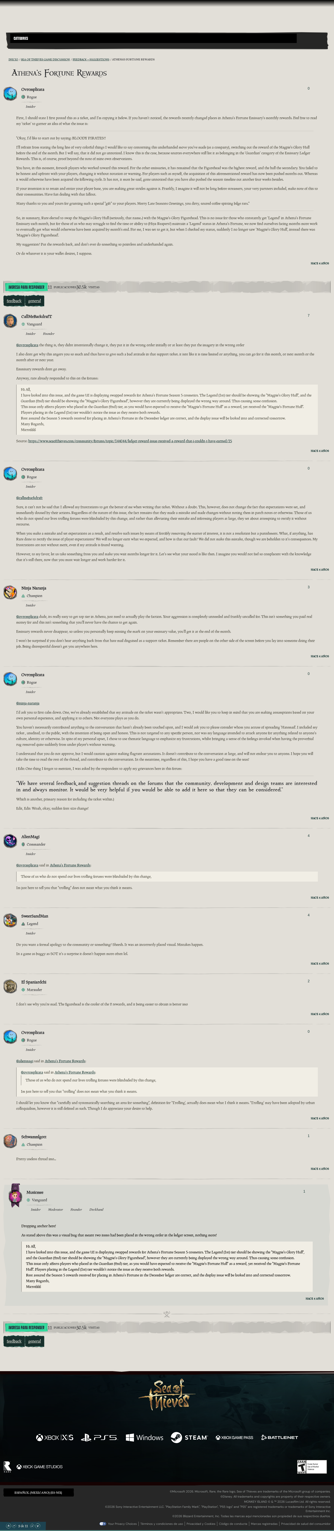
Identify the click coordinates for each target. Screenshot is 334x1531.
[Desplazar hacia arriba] (14, 1526)
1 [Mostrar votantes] (309, 1136)
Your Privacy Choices (122, 1524)
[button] (153, 38)
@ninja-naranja (27, 703)
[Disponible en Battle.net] (279, 1438)
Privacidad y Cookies (201, 1524)
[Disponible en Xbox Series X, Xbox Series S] (55, 1438)
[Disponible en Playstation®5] (100, 1438)
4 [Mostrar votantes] (309, 836)
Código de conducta (233, 1524)
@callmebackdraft (29, 498)
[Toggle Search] (22, 45)
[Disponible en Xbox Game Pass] (234, 1438)
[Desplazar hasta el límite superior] (8, 1525)
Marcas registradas (264, 1524)
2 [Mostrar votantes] (309, 981)
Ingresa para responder (26, 287)
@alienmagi (24, 1061)
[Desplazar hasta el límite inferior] (37, 1525)
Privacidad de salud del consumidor (306, 1524)
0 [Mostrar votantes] (309, 88)
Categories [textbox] (21, 38)
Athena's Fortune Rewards (70, 865)
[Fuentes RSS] (6, 59)
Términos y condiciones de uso (161, 1524)
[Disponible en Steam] (189, 1438)
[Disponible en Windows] (144, 1438)
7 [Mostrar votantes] (309, 315)
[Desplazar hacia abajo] (32, 1526)
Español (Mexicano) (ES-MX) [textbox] (38, 1493)
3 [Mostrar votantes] (309, 587)
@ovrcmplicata (27, 345)
